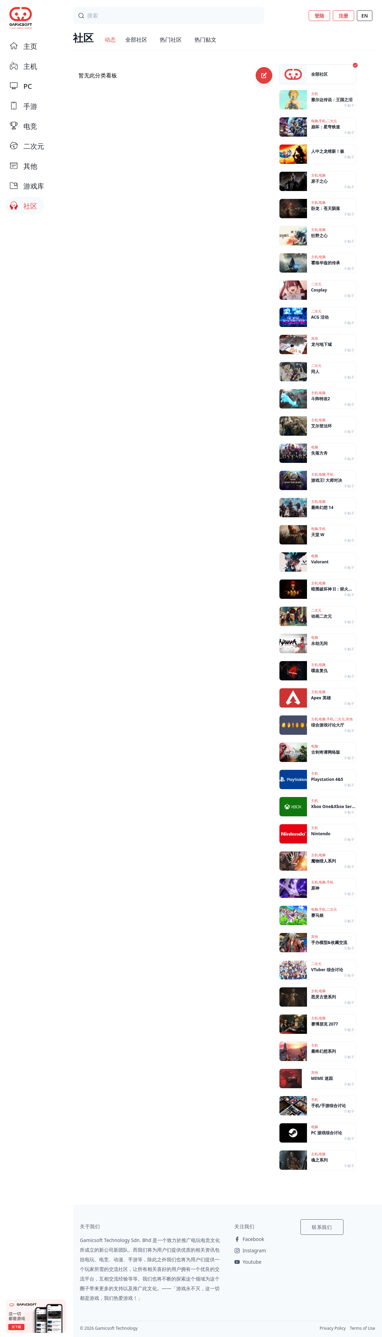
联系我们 (322, 1227)
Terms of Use (362, 1328)
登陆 (319, 15)
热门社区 (171, 39)
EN (364, 15)
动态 (110, 39)
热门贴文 (205, 39)
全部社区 (136, 39)
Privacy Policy (333, 1328)
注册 (343, 15)
